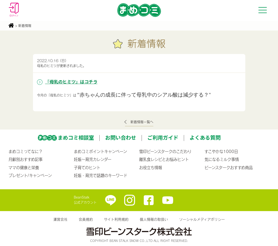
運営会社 (60, 219)
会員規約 (86, 219)
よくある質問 (205, 137)
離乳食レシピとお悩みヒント (164, 159)
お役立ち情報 (150, 167)
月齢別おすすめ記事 (25, 159)
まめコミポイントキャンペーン (100, 151)
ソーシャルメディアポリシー (202, 219)
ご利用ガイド (162, 137)
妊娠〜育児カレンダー (92, 159)
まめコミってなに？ (25, 151)
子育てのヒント (87, 167)
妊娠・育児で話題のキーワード (100, 175)
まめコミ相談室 (76, 137)
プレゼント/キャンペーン (30, 175)
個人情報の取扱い (154, 219)
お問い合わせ (120, 137)
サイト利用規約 (116, 219)
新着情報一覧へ (141, 122)
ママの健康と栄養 (23, 167)
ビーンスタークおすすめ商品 (228, 167)
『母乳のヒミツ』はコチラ (71, 81)
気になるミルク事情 (221, 159)
